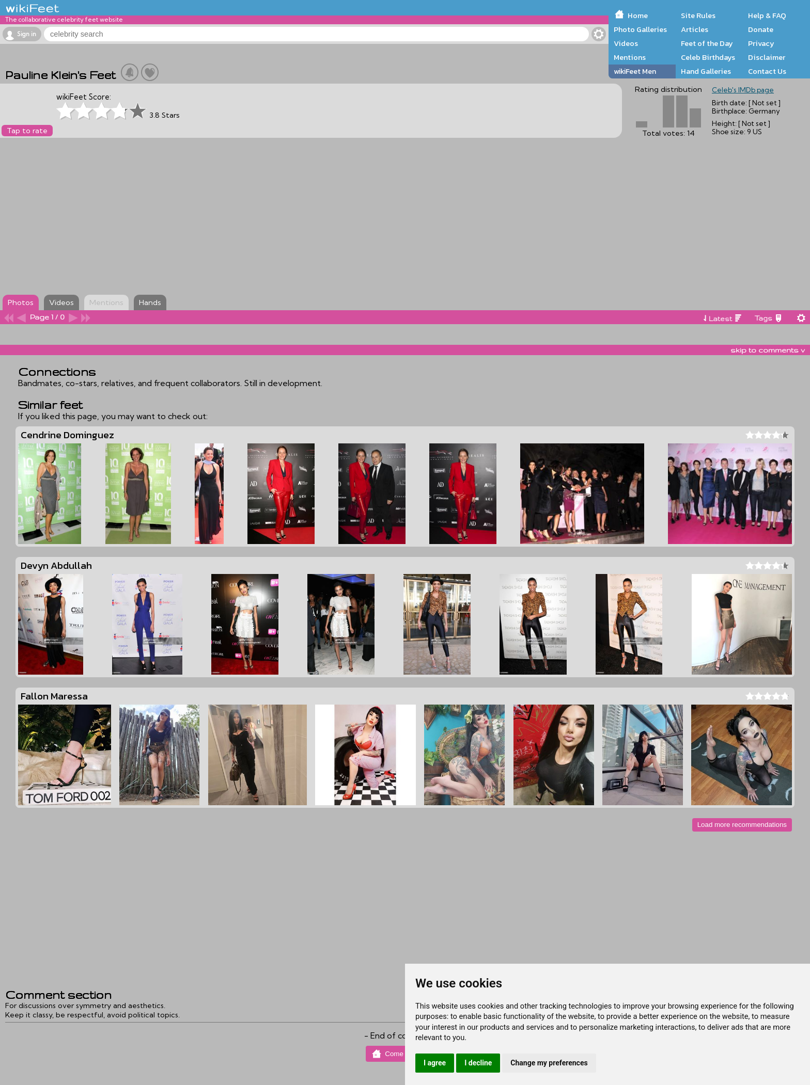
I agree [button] (435, 1063)
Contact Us (767, 71)
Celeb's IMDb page (743, 90)
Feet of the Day (707, 43)
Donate (760, 29)
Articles (694, 29)
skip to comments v (767, 350)
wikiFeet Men (635, 71)
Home (638, 15)
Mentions (630, 57)
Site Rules (698, 15)
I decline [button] (478, 1063)
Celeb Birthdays (708, 57)
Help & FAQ (767, 15)
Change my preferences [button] (548, 1063)
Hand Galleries (706, 71)
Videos (626, 43)
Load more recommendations (742, 824)
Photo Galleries (640, 29)
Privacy (761, 43)
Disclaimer (766, 57)
